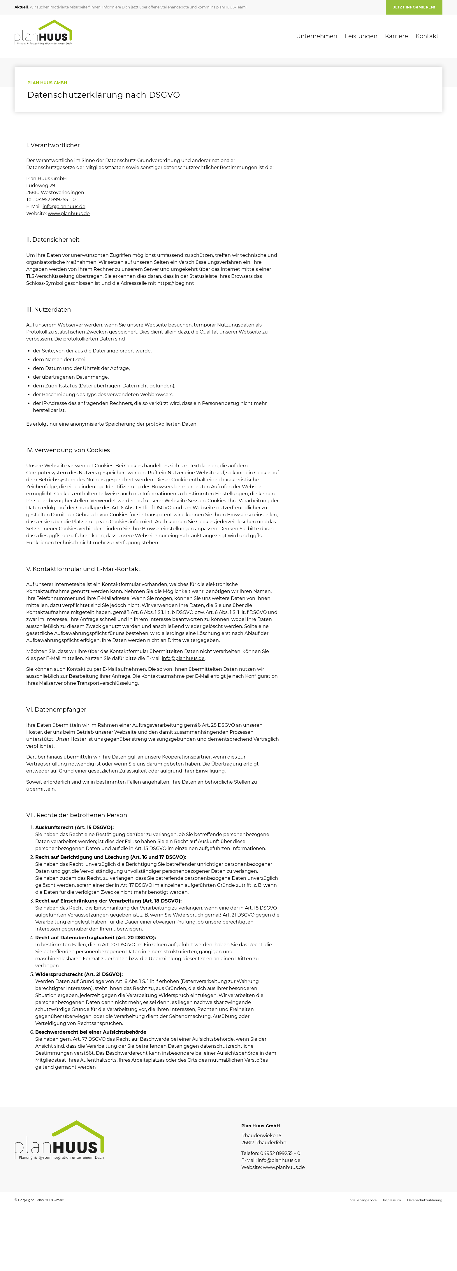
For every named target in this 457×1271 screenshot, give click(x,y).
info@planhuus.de (64, 206)
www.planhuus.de (69, 213)
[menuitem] (412, 7)
